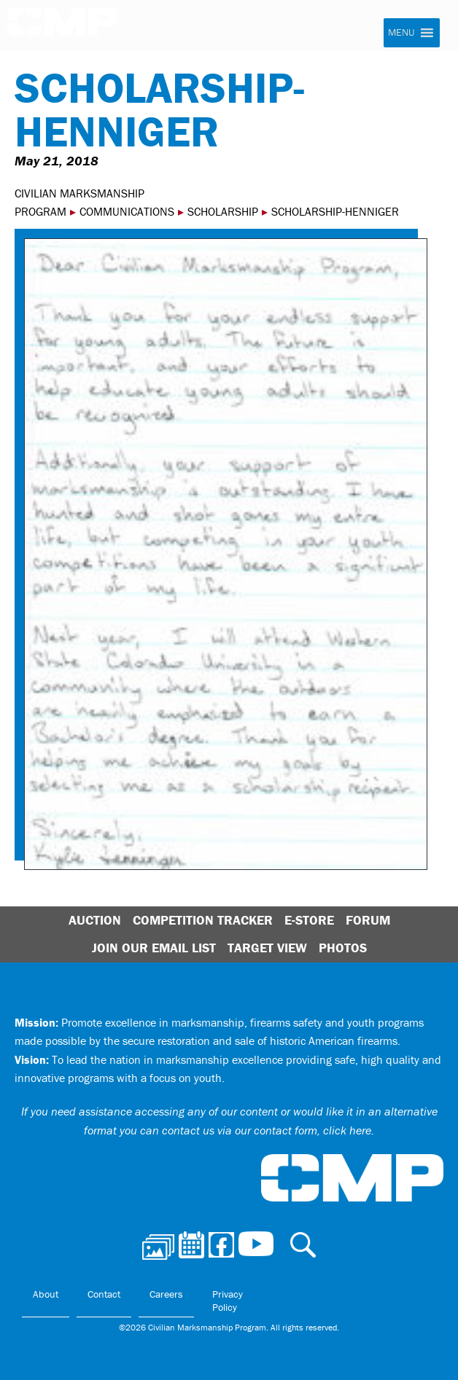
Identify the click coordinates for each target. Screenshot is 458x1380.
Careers (166, 1294)
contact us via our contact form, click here (266, 1130)
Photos (343, 947)
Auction (95, 919)
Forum (368, 919)
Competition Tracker (203, 919)
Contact (104, 1294)
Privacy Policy (227, 1300)
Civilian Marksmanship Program (62, 26)
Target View (267, 947)
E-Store (309, 919)
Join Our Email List (154, 947)
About (45, 1294)
